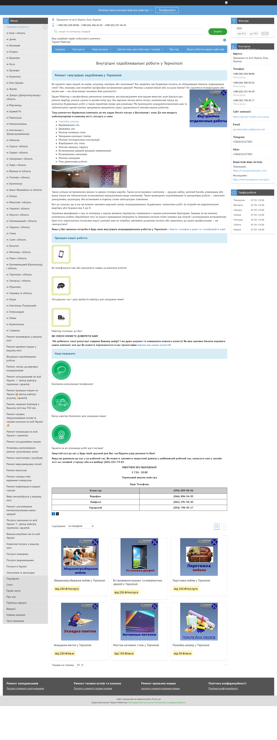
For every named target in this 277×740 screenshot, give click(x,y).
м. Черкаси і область (18, 227)
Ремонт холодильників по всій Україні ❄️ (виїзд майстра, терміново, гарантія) (24, 380)
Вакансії (11, 609)
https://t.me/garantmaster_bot (249, 170)
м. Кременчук (14, 183)
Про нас (11, 596)
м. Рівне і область (17, 258)
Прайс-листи (13, 590)
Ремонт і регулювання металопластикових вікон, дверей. (21, 510)
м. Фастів (12, 89)
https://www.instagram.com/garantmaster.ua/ (252, 179)
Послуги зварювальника (20, 560)
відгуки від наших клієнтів (153, 345)
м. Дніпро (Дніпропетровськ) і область (24, 97)
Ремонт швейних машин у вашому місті (21, 348)
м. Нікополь (13, 140)
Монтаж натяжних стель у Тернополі (136, 645)
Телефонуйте (167, 10)
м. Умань (11, 318)
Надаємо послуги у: (18, 26)
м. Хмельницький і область (22, 221)
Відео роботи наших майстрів (205, 49)
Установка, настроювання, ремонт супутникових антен (22, 449)
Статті (10, 584)
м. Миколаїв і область (19, 202)
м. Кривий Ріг (14, 111)
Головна (60, 49)
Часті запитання (15, 621)
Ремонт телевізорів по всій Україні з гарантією (22, 433)
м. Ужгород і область (19, 280)
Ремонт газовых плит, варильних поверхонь (19, 478)
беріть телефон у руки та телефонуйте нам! (197, 229)
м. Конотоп (13, 245)
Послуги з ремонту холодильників (25, 688)
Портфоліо (13, 578)
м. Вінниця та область (19, 171)
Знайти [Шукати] (218, 31)
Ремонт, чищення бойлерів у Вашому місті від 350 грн (23, 406)
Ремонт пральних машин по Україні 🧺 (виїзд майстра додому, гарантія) (22, 394)
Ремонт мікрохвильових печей (24, 464)
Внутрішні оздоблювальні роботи (21, 358)
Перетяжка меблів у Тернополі (191, 580)
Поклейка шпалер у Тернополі (191, 645)
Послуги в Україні (17, 566)
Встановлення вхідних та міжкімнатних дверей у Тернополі (137, 582)
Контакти (78, 49)
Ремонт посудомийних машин (24, 441)
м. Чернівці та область (19, 293)
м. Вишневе (13, 58)
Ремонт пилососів (17, 470)
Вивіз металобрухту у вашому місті (24, 498)
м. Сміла (11, 233)
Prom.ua (156, 699)
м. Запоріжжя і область (20, 158)
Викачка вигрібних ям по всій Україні (23, 535)
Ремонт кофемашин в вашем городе (23, 488)
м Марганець (14, 105)
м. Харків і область (17, 152)
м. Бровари (13, 70)
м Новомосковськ (17, 124)
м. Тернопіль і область (19, 274)
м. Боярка (12, 51)
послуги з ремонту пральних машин (160, 688)
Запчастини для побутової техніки (138, 49)
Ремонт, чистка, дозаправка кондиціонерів (22, 368)
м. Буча (11, 64)
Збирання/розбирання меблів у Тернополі (79, 580)
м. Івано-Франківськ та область (24, 190)
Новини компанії (16, 615)
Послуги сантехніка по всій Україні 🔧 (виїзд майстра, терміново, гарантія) (22, 524)
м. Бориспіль (14, 76)
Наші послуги (100, 49)
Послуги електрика (17, 554)
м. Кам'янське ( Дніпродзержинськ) (18, 132)
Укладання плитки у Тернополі (72, 645)
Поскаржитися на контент (142, 702)
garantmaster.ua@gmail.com (249, 129)
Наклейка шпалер (69, 121)
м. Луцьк (11, 299)
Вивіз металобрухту (244, 49)
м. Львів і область (16, 165)
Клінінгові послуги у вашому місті (23, 545)
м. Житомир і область (19, 252)
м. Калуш (12, 196)
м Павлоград (14, 117)
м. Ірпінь (11, 39)
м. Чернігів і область (18, 208)
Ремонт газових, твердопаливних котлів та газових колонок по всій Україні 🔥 (25, 419)
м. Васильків (13, 45)
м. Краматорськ (15, 324)
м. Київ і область (16, 33)
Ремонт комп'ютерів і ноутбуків (24, 458)
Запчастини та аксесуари (21, 572)
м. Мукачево (14, 287)
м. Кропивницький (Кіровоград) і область (24, 266)
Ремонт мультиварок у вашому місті (24, 338)
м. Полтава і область (18, 177)
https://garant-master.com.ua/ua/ (251, 116)
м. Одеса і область (17, 146)
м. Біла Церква (15, 82)
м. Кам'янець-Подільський (21, 305)
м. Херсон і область (18, 214)
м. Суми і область (16, 239)
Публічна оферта (17, 602)
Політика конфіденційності (223, 688)
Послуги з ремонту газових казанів (93, 688)
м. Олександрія (15, 311)
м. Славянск (13, 330)
